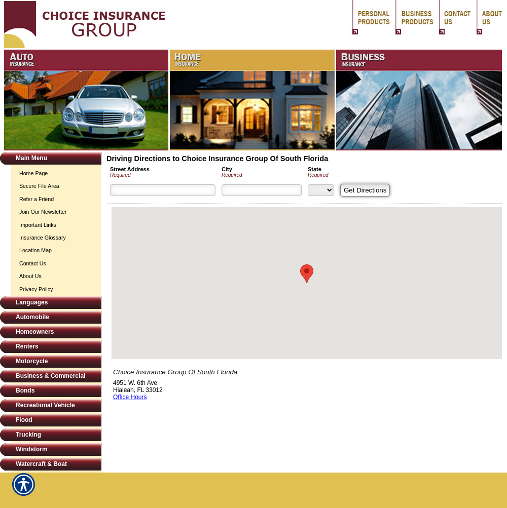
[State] (321, 190)
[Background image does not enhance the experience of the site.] (50, 159)
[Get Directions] (365, 190)
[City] (262, 190)
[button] (306, 273)
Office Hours (130, 397)
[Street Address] (162, 190)
